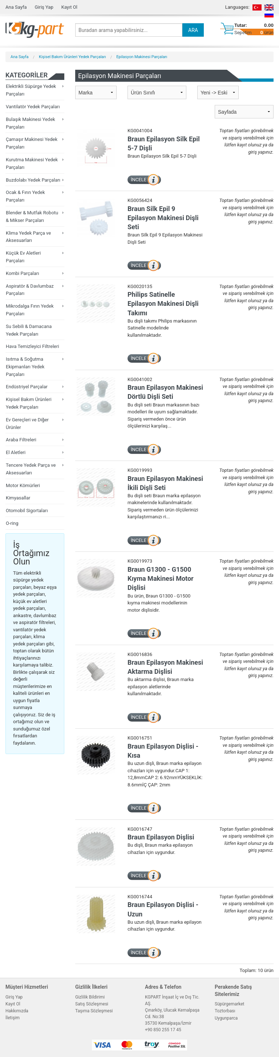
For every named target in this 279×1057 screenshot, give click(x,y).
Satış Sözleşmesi (91, 1004)
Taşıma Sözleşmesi (94, 1010)
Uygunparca (226, 1018)
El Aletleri (15, 452)
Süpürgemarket (229, 1004)
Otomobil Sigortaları (27, 510)
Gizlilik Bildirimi (90, 997)
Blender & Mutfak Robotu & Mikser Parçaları (32, 216)
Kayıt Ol (69, 7)
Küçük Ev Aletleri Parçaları (23, 256)
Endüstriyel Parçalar (27, 386)
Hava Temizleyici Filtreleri (32, 346)
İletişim (12, 1017)
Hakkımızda (16, 1010)
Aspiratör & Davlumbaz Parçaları (30, 289)
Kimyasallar (18, 498)
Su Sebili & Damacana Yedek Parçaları (29, 330)
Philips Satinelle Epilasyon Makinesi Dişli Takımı (163, 303)
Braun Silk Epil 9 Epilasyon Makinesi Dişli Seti (163, 218)
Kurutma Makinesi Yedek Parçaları (32, 163)
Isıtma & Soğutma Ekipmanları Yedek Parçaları (25, 366)
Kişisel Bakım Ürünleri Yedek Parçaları (72, 56)
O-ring (12, 523)
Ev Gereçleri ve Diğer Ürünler (27, 423)
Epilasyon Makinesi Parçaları (141, 56)
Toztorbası (225, 1010)
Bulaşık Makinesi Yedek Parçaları (30, 123)
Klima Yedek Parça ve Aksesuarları (28, 236)
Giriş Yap (44, 7)
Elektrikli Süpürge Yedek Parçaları (31, 90)
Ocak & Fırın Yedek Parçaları (25, 196)
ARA (193, 30)
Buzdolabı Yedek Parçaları (33, 180)
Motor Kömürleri (23, 485)
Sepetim (243, 32)
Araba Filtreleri (21, 439)
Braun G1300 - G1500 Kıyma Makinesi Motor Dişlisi (161, 578)
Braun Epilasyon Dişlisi (161, 837)
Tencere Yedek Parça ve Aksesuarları (31, 468)
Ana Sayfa (16, 7)
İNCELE (138, 179)
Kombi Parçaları (22, 273)
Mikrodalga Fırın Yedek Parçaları (30, 309)
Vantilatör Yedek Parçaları (33, 106)
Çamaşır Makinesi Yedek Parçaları (31, 143)
